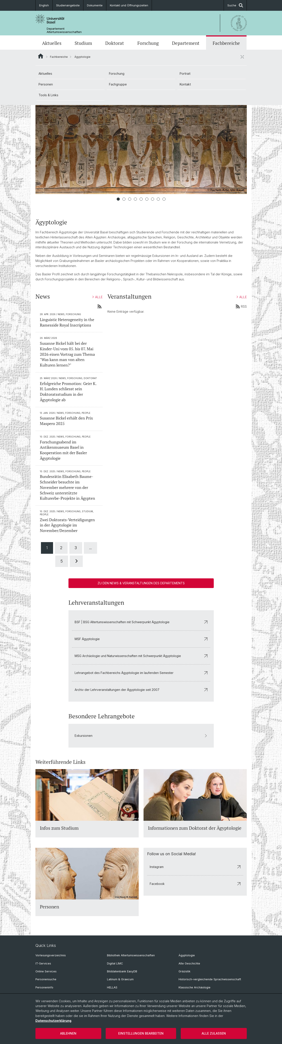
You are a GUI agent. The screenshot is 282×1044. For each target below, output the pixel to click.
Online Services (46, 971)
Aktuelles (51, 43)
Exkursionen (141, 736)
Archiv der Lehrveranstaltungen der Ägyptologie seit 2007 (141, 690)
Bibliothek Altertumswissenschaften (131, 955)
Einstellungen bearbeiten (141, 1033)
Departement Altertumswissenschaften (64, 30)
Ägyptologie (187, 955)
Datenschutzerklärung (53, 1020)
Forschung (148, 43)
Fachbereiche (226, 43)
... (90, 547)
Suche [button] (235, 5)
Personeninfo (44, 987)
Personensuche (45, 979)
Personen (46, 84)
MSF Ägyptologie (141, 639)
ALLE (97, 297)
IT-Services (43, 963)
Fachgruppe (118, 84)
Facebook (195, 884)
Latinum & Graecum (120, 979)
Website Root (40, 56)
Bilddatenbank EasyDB (122, 971)
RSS (241, 306)
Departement (185, 43)
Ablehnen (68, 1033)
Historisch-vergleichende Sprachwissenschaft (210, 979)
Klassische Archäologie (194, 987)
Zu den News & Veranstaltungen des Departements (141, 583)
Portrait (185, 73)
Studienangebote (68, 5)
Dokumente (95, 5)
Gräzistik (184, 971)
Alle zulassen (214, 1033)
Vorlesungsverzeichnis (50, 955)
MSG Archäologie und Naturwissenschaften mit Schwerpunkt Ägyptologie (141, 656)
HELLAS (112, 987)
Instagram (195, 867)
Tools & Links (48, 95)
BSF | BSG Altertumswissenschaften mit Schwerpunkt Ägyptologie (141, 622)
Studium (83, 43)
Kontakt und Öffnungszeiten (129, 5)
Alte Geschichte (189, 963)
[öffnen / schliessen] (242, 56)
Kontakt (185, 84)
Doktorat (114, 43)
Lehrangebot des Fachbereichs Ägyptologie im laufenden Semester (141, 673)
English (44, 5)
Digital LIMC (115, 963)
